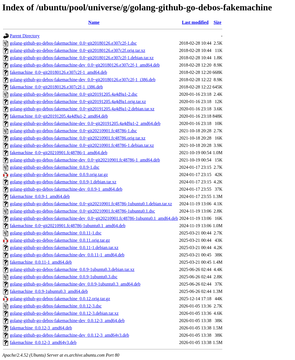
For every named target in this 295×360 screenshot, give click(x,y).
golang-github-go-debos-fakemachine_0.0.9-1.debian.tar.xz (63, 181)
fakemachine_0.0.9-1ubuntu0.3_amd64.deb (49, 291)
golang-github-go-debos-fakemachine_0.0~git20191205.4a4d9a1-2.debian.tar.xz (82, 108)
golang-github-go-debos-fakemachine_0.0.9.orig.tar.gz (59, 174)
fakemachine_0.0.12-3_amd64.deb (41, 327)
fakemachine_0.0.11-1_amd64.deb (41, 262)
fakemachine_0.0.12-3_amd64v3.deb (43, 342)
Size (218, 22)
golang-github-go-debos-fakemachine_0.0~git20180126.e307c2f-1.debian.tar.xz (82, 57)
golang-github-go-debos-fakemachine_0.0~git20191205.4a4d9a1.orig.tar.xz (78, 101)
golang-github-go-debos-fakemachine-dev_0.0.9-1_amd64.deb (66, 189)
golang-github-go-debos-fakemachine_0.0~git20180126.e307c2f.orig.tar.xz (77, 50)
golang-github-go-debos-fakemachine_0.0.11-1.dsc (56, 233)
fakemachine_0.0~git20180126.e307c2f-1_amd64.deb (58, 72)
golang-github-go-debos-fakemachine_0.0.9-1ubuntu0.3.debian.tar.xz (72, 269)
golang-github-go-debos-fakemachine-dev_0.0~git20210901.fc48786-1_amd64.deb (85, 160)
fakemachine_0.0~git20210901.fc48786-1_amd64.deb (58, 152)
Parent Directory (25, 35)
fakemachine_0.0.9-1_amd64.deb (40, 196)
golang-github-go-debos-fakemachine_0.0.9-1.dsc (54, 167)
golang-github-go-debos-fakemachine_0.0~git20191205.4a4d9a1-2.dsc (73, 94)
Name (94, 22)
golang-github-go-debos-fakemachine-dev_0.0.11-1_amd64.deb (67, 254)
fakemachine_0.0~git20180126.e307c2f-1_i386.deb (56, 87)
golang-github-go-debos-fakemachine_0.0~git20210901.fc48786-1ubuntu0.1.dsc (82, 211)
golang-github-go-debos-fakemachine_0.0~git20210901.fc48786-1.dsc (73, 130)
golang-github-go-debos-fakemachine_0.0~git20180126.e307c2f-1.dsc (73, 43)
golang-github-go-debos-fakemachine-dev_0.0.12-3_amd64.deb (67, 320)
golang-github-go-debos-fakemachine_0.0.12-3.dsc (56, 306)
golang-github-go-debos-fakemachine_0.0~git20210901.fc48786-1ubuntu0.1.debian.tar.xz (91, 203)
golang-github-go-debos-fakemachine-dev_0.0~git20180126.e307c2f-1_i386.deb (82, 79)
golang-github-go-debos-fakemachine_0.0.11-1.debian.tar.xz (64, 247)
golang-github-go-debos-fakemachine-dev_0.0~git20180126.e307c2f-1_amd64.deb (85, 65)
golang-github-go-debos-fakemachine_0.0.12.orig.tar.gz (60, 298)
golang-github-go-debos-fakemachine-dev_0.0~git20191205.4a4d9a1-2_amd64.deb (85, 123)
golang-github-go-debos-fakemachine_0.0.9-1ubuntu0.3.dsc (63, 276)
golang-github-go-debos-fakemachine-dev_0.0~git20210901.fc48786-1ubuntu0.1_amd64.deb (94, 218)
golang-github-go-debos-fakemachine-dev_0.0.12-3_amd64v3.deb (69, 335)
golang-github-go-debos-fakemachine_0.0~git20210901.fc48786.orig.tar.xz (78, 138)
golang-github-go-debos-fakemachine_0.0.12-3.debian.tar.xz (64, 313)
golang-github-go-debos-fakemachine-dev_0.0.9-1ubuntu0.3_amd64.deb (75, 284)
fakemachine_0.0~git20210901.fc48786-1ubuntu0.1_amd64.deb (67, 225)
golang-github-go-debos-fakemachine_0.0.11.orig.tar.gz (60, 240)
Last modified (195, 22)
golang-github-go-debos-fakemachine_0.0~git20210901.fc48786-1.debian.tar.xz (82, 145)
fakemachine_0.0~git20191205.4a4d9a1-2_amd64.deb (59, 116)
